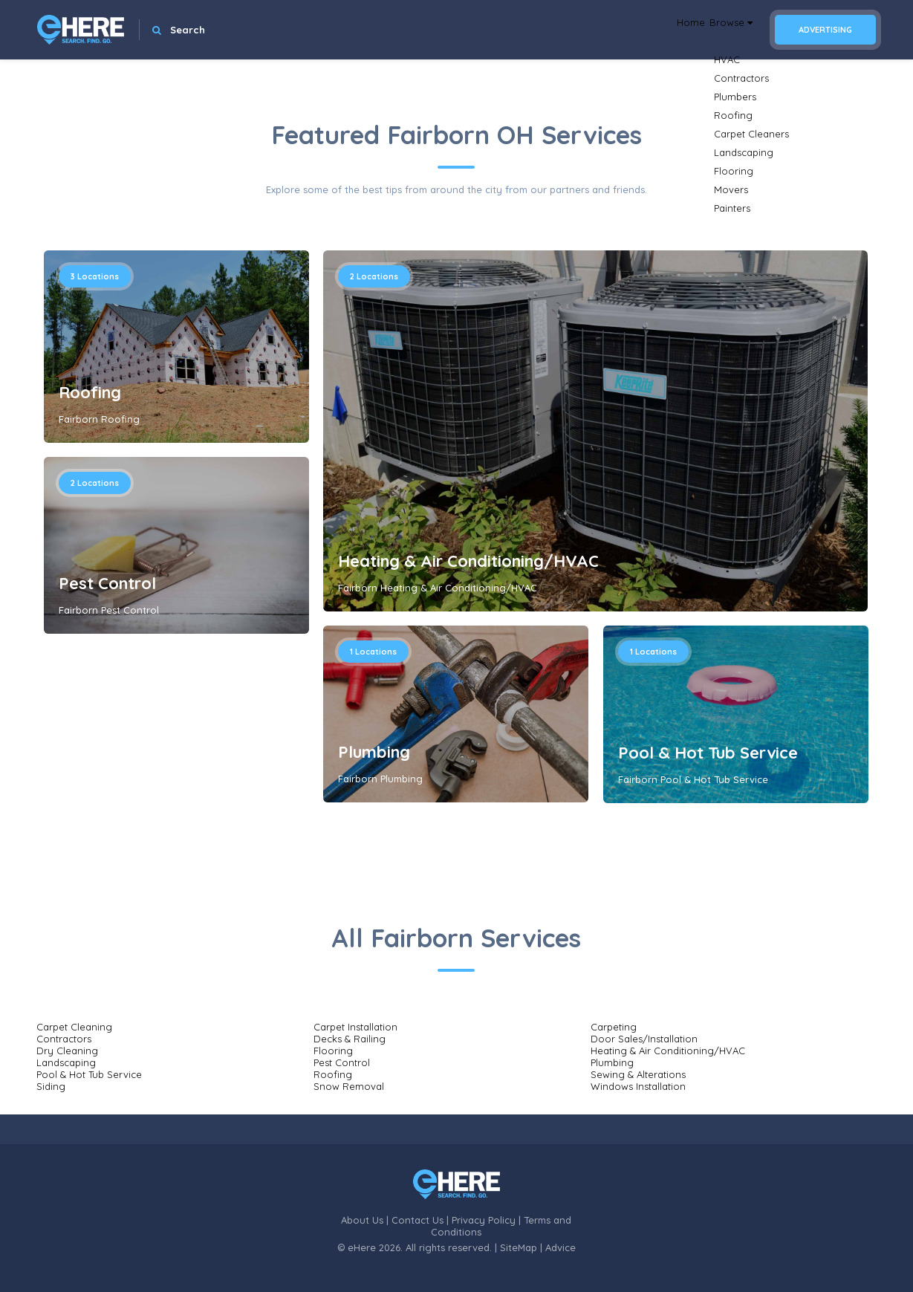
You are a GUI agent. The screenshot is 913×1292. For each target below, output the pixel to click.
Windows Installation (638, 1086)
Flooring (333, 1050)
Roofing (90, 392)
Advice (560, 1247)
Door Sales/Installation (644, 1039)
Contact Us (417, 1220)
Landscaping (66, 1062)
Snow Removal (348, 1086)
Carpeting (614, 1027)
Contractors (63, 1039)
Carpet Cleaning (74, 1027)
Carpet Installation (355, 1027)
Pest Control (107, 583)
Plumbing (374, 751)
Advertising (825, 30)
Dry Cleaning (67, 1050)
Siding (50, 1086)
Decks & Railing (349, 1039)
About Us (362, 1220)
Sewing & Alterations (638, 1074)
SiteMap (518, 1247)
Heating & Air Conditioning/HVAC (468, 561)
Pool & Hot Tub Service (708, 752)
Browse (720, 30)
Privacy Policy (484, 1220)
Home (662, 30)
